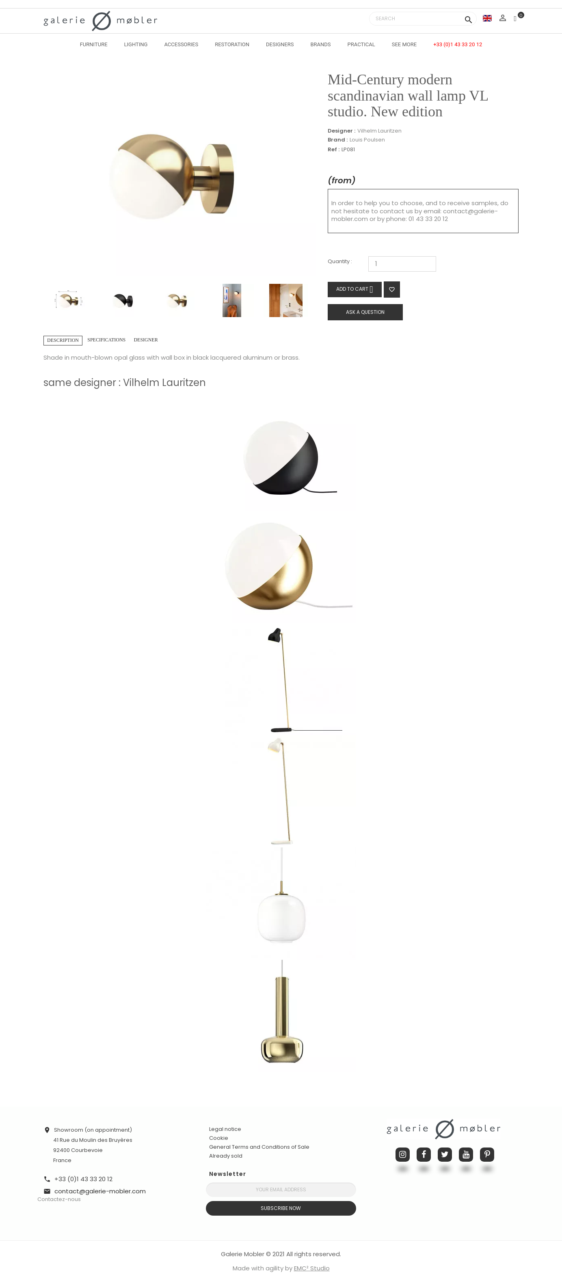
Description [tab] (63, 340)
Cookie (218, 1138)
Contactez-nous (59, 1199)
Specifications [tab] (106, 340)
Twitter (445, 1155)
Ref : (333, 149)
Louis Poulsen (367, 140)
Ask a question (365, 312)
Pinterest (487, 1155)
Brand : (338, 140)
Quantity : (340, 261)
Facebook (424, 1155)
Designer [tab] (146, 340)
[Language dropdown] (487, 18)
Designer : (341, 131)
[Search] (423, 19)
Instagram (403, 1155)
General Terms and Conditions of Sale (259, 1147)
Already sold (225, 1156)
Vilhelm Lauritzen (379, 131)
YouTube (466, 1155)
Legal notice (225, 1129)
